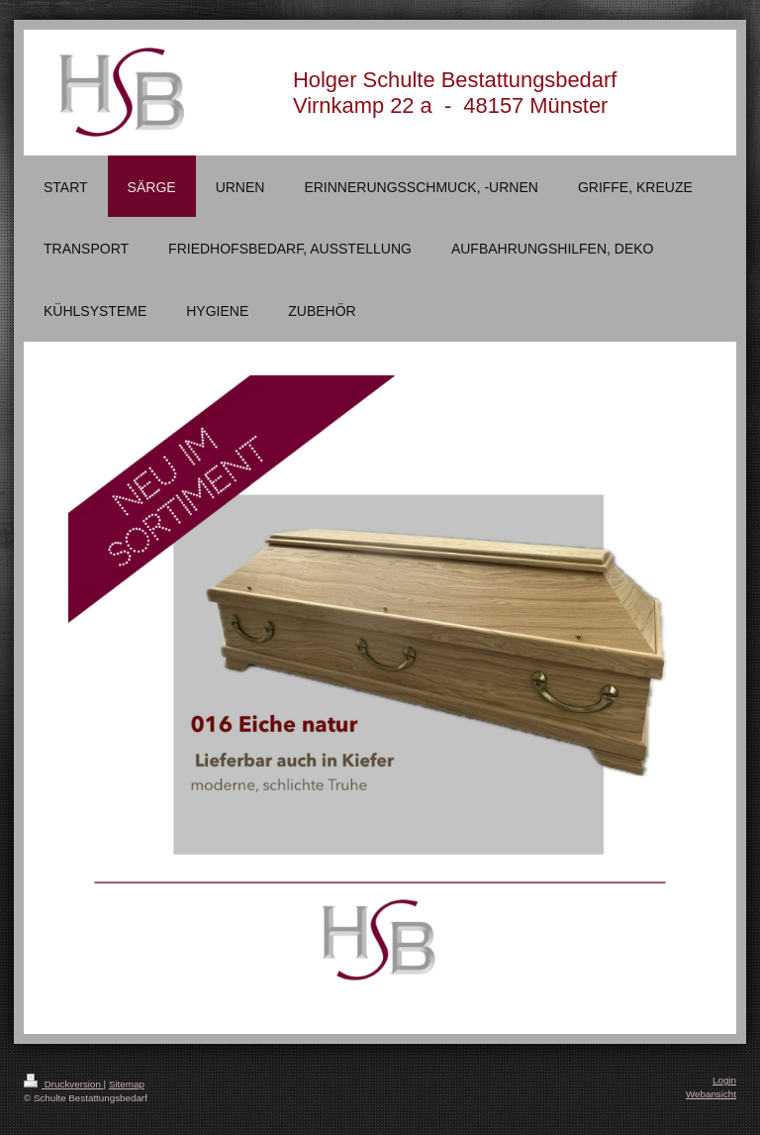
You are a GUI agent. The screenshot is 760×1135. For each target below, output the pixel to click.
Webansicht (711, 1093)
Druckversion (64, 1084)
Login (724, 1080)
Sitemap (126, 1084)
